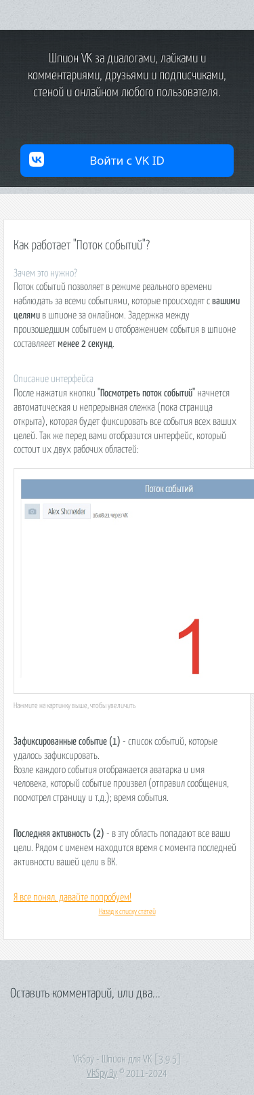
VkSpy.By (102, 1074)
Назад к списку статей (127, 911)
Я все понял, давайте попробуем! (72, 897)
